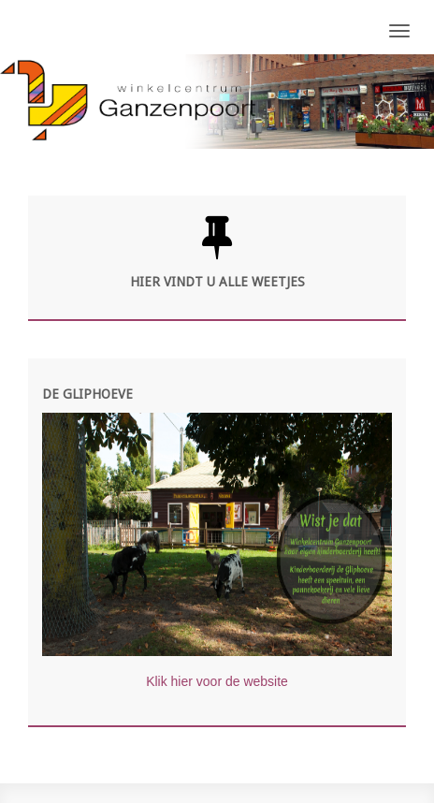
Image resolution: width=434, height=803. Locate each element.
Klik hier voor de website (217, 681)
